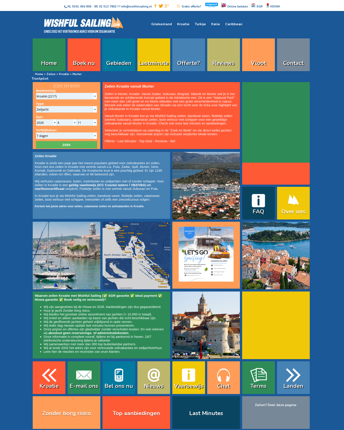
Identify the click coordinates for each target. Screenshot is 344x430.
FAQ (258, 211)
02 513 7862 (108, 7)
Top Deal (145, 141)
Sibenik (196, 94)
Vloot (258, 63)
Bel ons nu (118, 386)
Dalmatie (73, 170)
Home (49, 63)
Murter (211, 94)
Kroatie (183, 24)
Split (135, 167)
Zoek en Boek (181, 130)
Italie (215, 24)
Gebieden (118, 63)
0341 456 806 (81, 7)
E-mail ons (84, 386)
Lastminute (154, 63)
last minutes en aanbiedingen (204, 123)
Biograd (183, 94)
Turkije (200, 24)
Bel (172, 141)
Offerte (110, 141)
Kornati (149, 97)
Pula (116, 167)
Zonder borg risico (76, 310)
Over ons (293, 211)
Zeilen (51, 74)
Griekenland (161, 24)
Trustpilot (40, 78)
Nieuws (154, 386)
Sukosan (169, 94)
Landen (293, 386)
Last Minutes (126, 141)
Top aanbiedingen (136, 413)
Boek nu (84, 63)
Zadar (155, 94)
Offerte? (188, 63)
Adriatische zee (185, 97)
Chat (223, 386)
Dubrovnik (54, 170)
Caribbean (233, 24)
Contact (293, 63)
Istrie (154, 167)
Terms (258, 386)
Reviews (223, 63)
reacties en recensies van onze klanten (91, 351)
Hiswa (87, 307)
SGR (100, 307)
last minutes (95, 325)
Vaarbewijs (188, 386)
